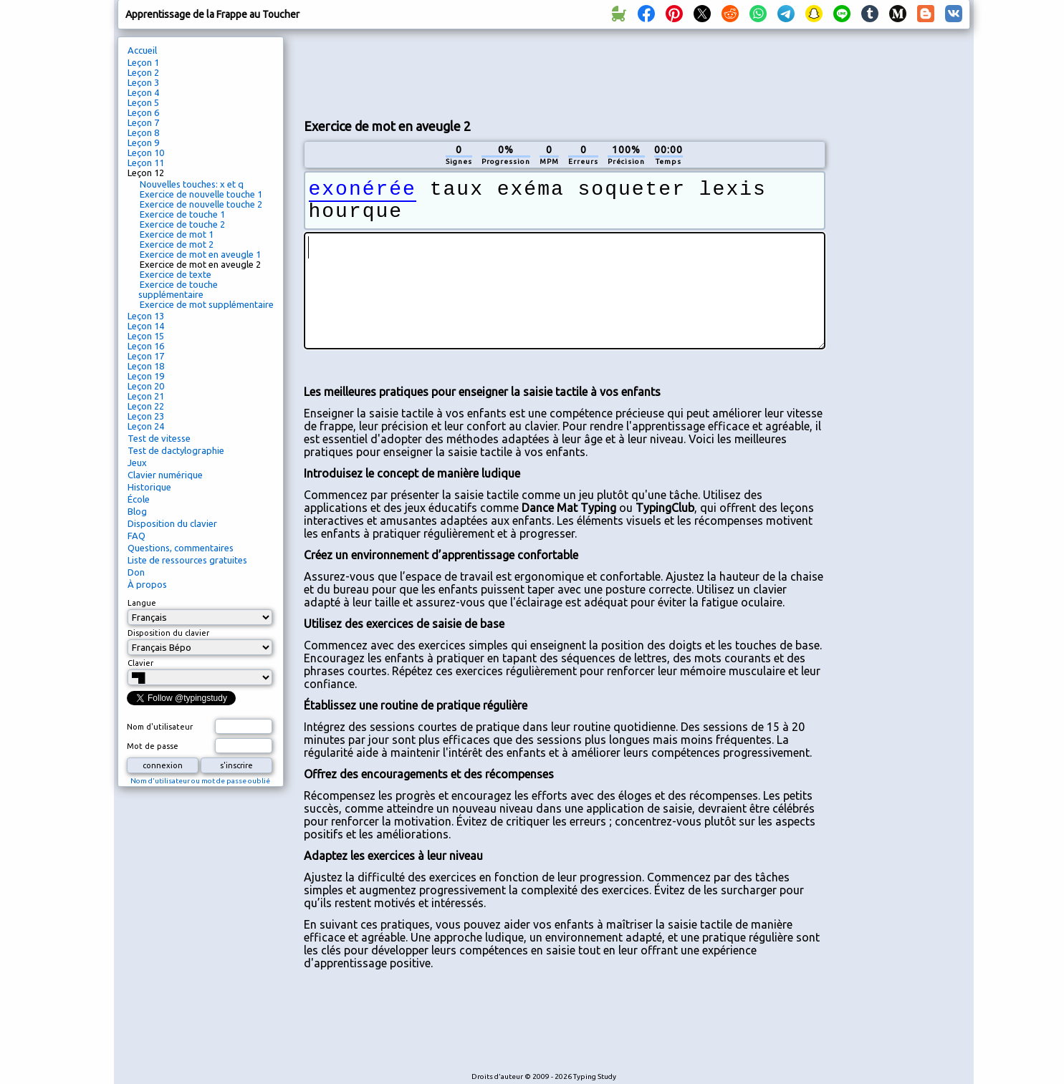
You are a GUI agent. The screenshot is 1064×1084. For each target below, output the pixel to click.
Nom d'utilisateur (160, 726)
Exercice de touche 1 (182, 214)
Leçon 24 (146, 426)
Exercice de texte (175, 274)
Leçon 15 (146, 336)
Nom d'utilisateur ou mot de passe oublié (200, 781)
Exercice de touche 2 (182, 224)
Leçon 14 (146, 326)
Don (136, 572)
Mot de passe (152, 746)
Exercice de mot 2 (177, 244)
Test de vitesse (159, 438)
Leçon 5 (143, 102)
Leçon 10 (146, 152)
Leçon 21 (146, 396)
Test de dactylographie (176, 450)
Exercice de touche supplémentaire (178, 289)
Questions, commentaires (181, 548)
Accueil (142, 50)
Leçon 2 (143, 72)
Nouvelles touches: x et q (192, 184)
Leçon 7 (143, 122)
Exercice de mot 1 (177, 234)
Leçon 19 (146, 376)
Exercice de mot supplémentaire (207, 304)
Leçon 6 (143, 112)
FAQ (136, 536)
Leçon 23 (146, 416)
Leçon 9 (143, 142)
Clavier (140, 663)
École (139, 499)
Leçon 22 (146, 406)
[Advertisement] (564, 72)
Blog (137, 511)
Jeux (137, 463)
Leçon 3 (143, 82)
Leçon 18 (146, 366)
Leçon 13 (146, 316)
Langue (142, 603)
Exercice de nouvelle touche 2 (201, 204)
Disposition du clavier (172, 523)
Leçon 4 (143, 92)
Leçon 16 (146, 346)
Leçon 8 (143, 132)
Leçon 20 (146, 386)
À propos (147, 584)
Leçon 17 (146, 356)
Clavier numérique (165, 475)
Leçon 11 (146, 163)
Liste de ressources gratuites (187, 560)
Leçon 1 (143, 62)
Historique (149, 487)
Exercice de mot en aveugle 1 (200, 254)
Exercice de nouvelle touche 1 (201, 194)
